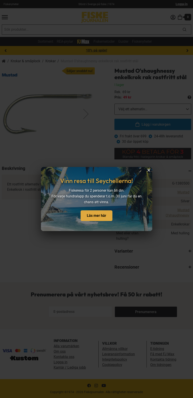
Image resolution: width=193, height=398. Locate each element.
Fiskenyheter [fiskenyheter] (11, 4)
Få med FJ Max (162, 354)
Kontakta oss (64, 357)
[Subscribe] (129, 311)
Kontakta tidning (163, 359)
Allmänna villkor (115, 349)
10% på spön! (96, 50)
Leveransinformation (118, 354)
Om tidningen (160, 365)
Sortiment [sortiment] (45, 41)
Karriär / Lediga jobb (70, 367)
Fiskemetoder (104, 41)
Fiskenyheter (142, 41)
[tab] (152, 171)
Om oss (60, 351)
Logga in (182, 4)
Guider (123, 41)
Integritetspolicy (114, 359)
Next (187, 51)
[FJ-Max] (83, 41)
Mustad (183, 192)
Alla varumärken (66, 346)
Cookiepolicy (112, 365)
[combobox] (90, 29)
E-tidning (157, 349)
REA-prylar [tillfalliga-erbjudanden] (65, 41)
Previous (5, 51)
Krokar (50, 61)
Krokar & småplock (25, 61)
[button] (86, 114)
